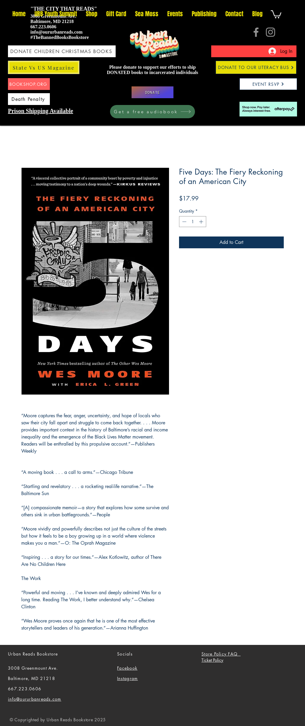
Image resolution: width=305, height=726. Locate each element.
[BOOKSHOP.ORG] (29, 84)
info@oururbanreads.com (56, 32)
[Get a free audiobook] (152, 111)
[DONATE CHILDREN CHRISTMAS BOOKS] (62, 51)
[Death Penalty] (29, 99)
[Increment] (201, 221)
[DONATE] (152, 92)
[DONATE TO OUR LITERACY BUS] (256, 67)
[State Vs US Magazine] (43, 67)
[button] (276, 13)
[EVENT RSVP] (268, 84)
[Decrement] (183, 221)
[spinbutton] (192, 221)
